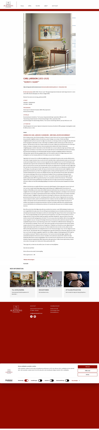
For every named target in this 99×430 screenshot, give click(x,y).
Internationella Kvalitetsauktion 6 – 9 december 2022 (54, 87)
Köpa (29, 5)
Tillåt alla (87, 413)
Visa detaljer (75, 427)
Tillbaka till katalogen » (29, 259)
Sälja (22, 5)
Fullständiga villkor (54, 310)
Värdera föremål (54, 308)
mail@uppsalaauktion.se (36, 313)
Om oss (38, 5)
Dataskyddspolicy (54, 312)
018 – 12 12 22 (35, 310)
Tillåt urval (87, 417)
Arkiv (46, 5)
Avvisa (87, 421)
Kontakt (55, 5)
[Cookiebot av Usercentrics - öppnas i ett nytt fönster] (9, 427)
